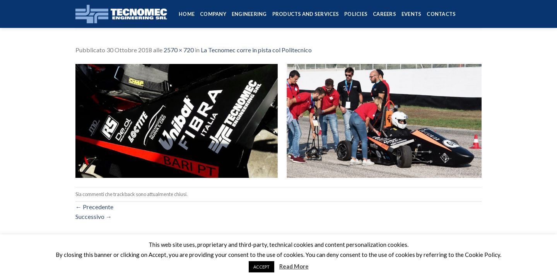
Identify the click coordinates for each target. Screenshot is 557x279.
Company (213, 14)
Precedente (94, 206)
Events (412, 14)
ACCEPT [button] (261, 266)
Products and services (305, 14)
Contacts (441, 14)
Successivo (93, 216)
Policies (355, 14)
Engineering (249, 14)
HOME (187, 14)
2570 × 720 (179, 49)
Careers (384, 14)
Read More (294, 266)
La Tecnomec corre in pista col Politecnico (256, 49)
